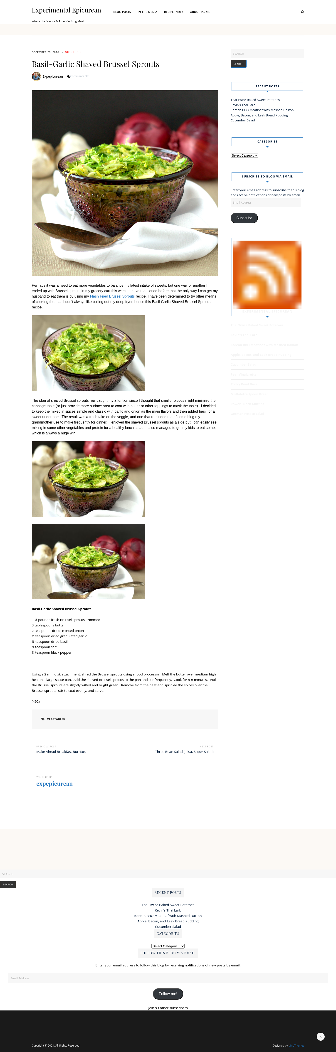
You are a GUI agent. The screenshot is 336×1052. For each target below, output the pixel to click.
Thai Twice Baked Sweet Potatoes (255, 100)
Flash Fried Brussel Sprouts (112, 296)
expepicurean (53, 76)
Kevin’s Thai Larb (243, 105)
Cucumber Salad (243, 120)
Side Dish (73, 52)
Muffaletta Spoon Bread (250, 394)
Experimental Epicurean (66, 10)
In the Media (147, 12)
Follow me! (168, 993)
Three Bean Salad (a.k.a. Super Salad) (184, 751)
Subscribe (244, 217)
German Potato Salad (247, 413)
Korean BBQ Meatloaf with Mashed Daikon (262, 110)
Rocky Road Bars (244, 384)
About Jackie (200, 12)
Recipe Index (173, 12)
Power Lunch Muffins (247, 403)
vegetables (55, 719)
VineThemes (296, 1045)
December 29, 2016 (45, 52)
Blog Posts (122, 12)
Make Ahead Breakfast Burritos (61, 751)
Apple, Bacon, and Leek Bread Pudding (259, 115)
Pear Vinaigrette (244, 374)
